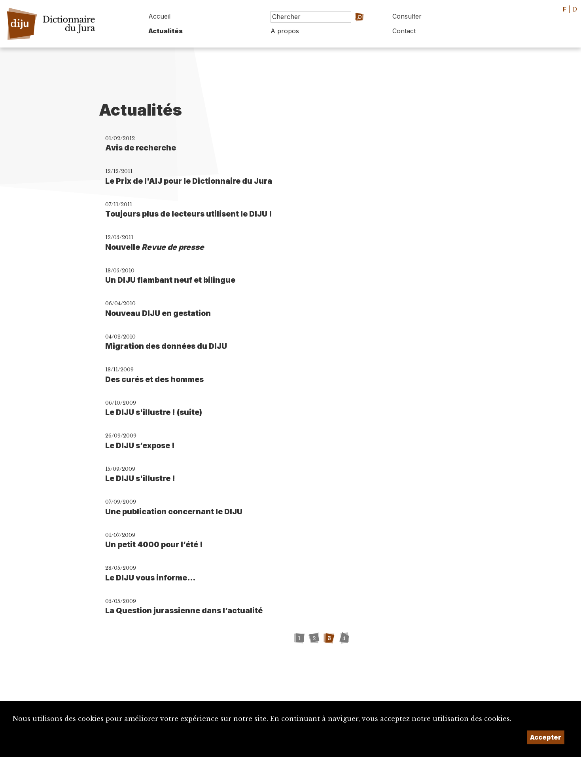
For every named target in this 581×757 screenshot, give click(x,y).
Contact (404, 31)
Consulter (407, 16)
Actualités (165, 31)
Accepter (545, 737)
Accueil (159, 16)
